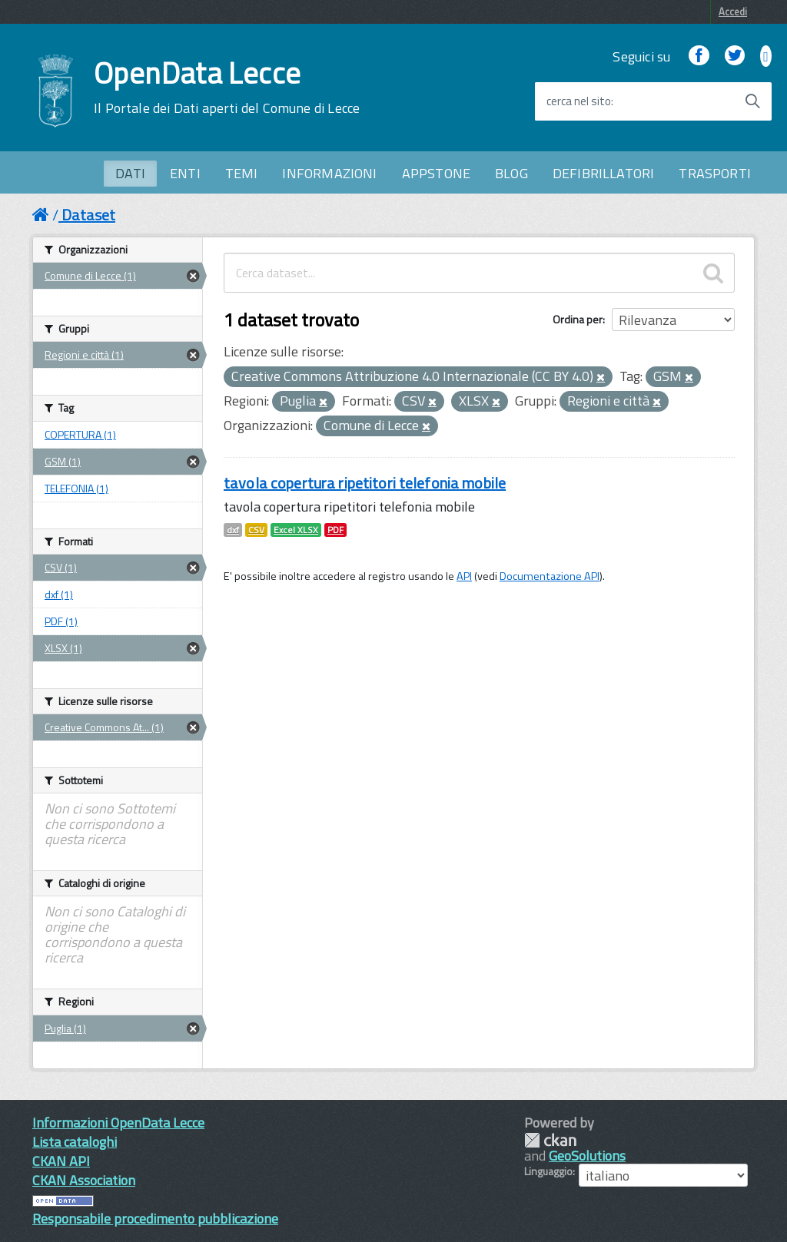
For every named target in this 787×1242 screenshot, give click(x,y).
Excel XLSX (296, 530)
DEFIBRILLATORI (604, 173)
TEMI (241, 173)
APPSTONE (436, 173)
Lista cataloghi (74, 1141)
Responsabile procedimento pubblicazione (155, 1218)
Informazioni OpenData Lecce (118, 1122)
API (464, 576)
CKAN (550, 1140)
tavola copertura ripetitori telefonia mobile (365, 483)
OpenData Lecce (227, 87)
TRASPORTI (715, 173)
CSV (256, 530)
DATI (130, 173)
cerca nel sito (578, 101)
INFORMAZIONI (329, 173)
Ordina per (578, 319)
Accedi (733, 11)
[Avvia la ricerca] (752, 101)
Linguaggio (548, 1171)
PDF (335, 530)
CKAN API (61, 1161)
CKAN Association (83, 1180)
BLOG (511, 173)
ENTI (185, 173)
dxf (233, 530)
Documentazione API (549, 576)
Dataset (88, 215)
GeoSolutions (587, 1155)
